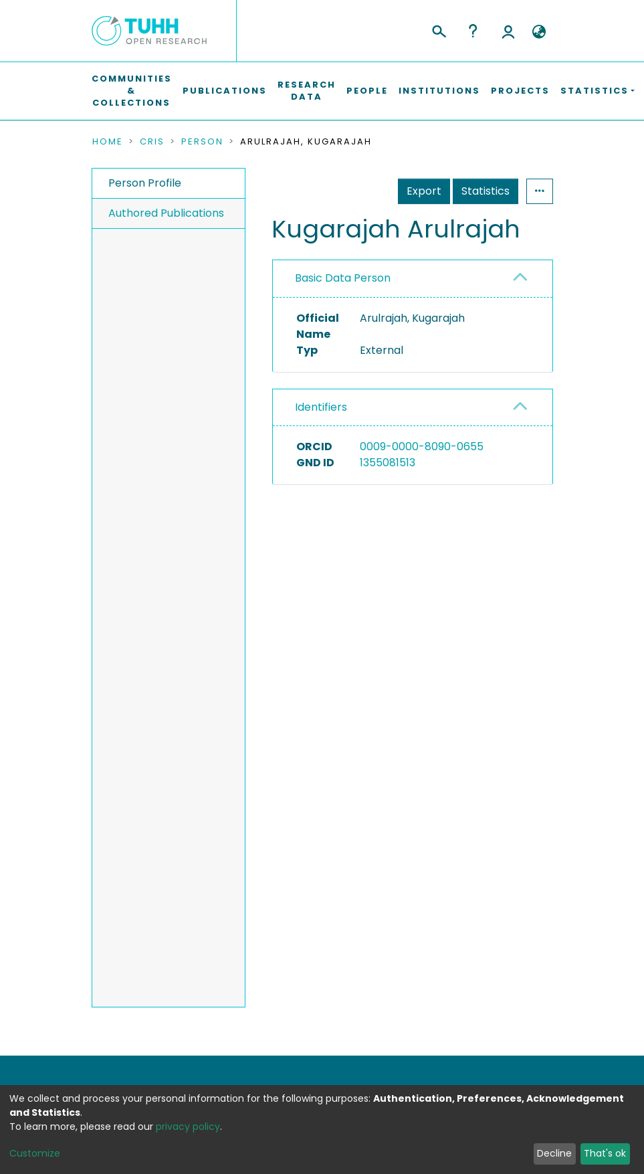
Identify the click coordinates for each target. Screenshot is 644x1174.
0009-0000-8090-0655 (422, 446)
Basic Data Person (343, 278)
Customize (34, 1153)
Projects (520, 90)
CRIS (152, 142)
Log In (508, 30)
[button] (539, 32)
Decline (554, 1153)
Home (107, 142)
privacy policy (188, 1126)
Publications (225, 90)
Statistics (485, 191)
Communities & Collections (132, 90)
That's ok (605, 1153)
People (367, 90)
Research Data (307, 90)
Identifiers (321, 407)
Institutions (439, 90)
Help (472, 30)
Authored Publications (166, 213)
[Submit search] (438, 29)
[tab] (412, 278)
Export (424, 191)
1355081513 (387, 462)
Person (202, 142)
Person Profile (144, 183)
